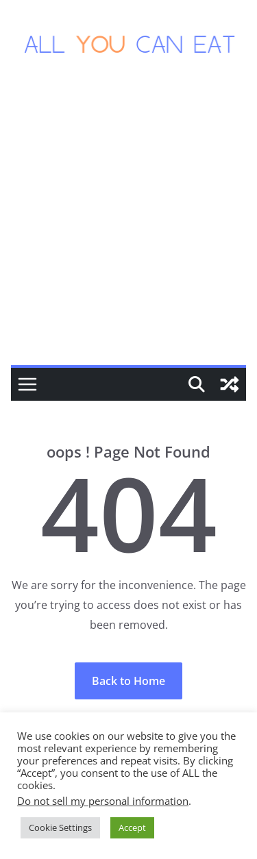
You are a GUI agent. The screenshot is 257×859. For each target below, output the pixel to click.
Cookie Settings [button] (60, 827)
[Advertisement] (128, 229)
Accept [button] (132, 827)
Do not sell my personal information (102, 801)
